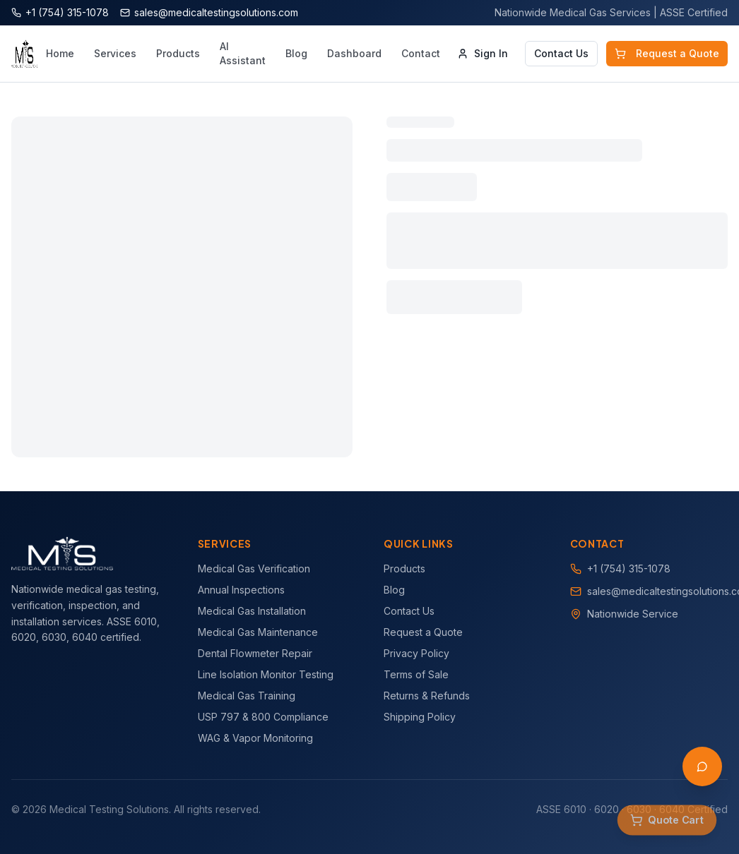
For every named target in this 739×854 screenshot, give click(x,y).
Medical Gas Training (246, 696)
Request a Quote (667, 53)
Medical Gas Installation (252, 611)
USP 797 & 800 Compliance (263, 717)
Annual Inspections (241, 590)
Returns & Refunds (427, 696)
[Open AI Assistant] (702, 766)
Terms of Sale (416, 674)
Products (178, 53)
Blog (296, 53)
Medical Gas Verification (254, 569)
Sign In (482, 53)
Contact (420, 53)
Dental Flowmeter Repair (255, 653)
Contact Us (561, 53)
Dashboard (354, 53)
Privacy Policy (416, 653)
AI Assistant (243, 53)
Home (60, 53)
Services (115, 53)
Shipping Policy (420, 717)
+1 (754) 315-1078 (628, 569)
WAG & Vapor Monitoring (255, 738)
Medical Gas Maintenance (258, 632)
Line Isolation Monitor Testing (265, 674)
